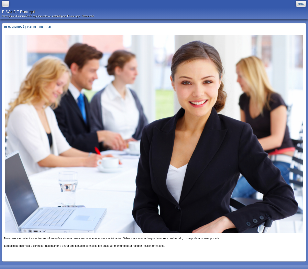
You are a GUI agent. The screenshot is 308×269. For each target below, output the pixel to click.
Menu (301, 3)
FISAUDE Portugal (18, 12)
